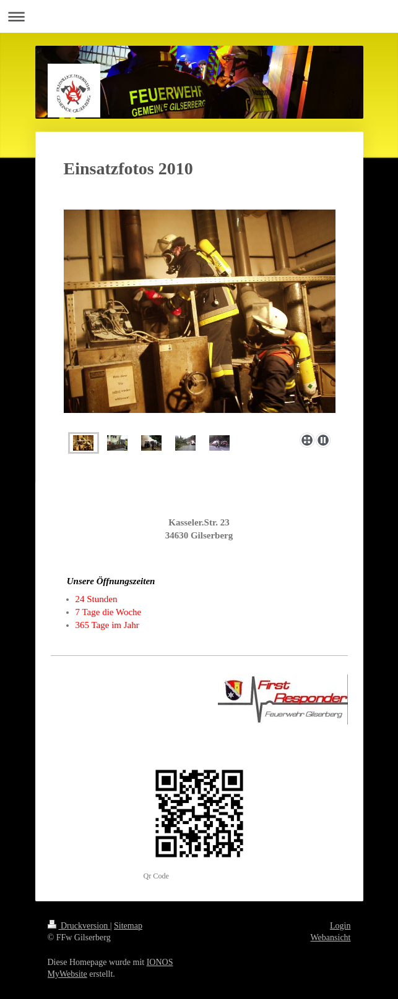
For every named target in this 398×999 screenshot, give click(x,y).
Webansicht (331, 937)
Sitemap (128, 925)
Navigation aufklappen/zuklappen (199, 16)
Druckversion (79, 925)
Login (340, 925)
